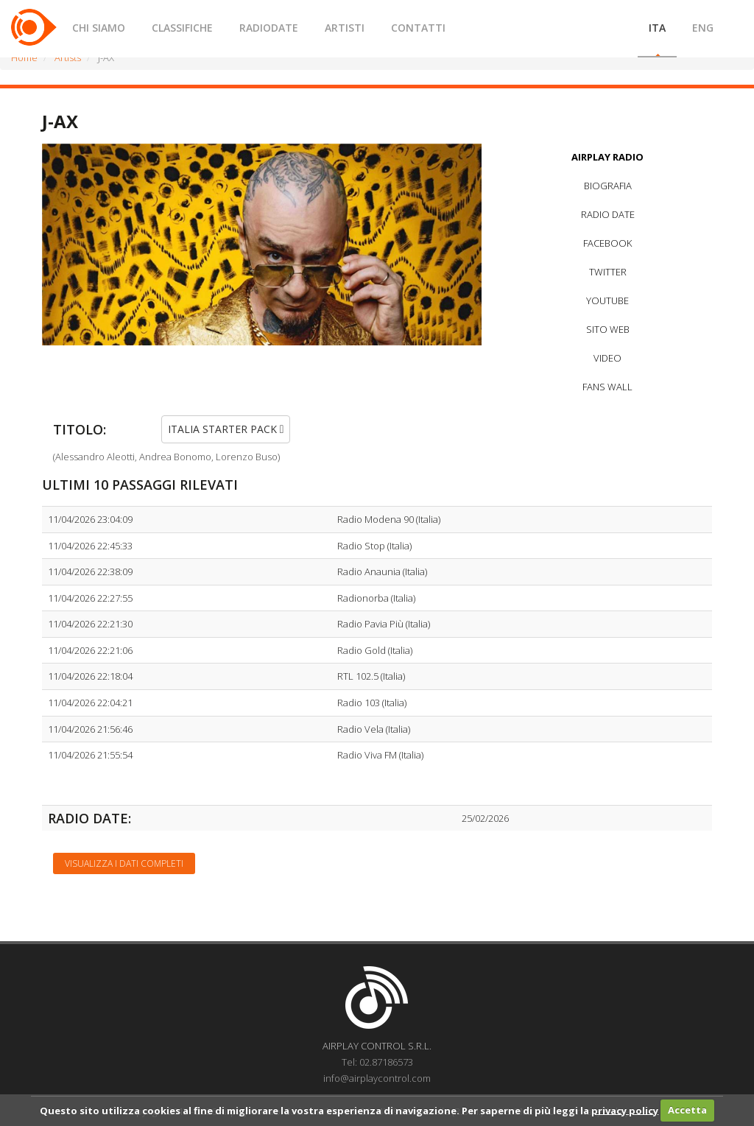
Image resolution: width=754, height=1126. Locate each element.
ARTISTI (344, 28)
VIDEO (607, 358)
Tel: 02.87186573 (377, 1062)
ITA (657, 28)
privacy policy (624, 1109)
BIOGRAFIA (608, 185)
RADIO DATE (608, 214)
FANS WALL (607, 386)
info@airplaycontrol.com (377, 1078)
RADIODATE (268, 28)
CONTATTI (418, 28)
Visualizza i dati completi (124, 863)
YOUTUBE (607, 300)
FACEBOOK (607, 243)
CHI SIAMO (98, 28)
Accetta (687, 1109)
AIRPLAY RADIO (607, 156)
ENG (703, 28)
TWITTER (608, 271)
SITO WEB (608, 329)
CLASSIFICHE (182, 28)
